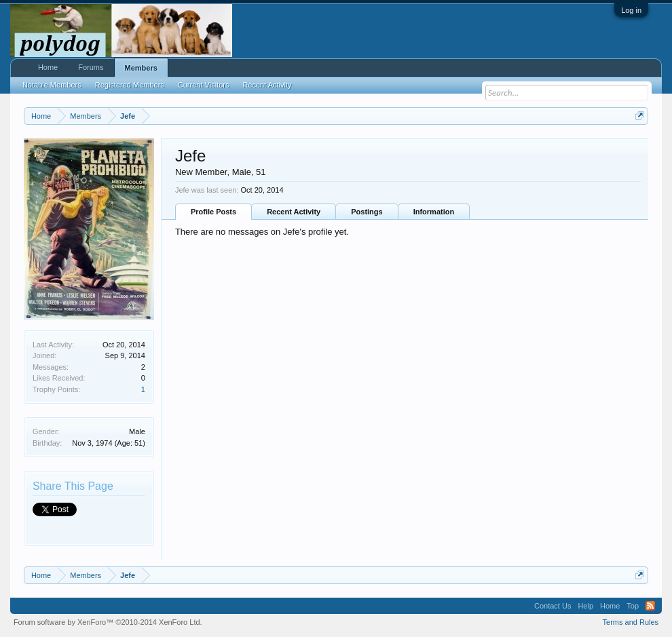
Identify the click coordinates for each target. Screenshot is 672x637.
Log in (631, 10)
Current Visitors (203, 85)
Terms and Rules (631, 622)
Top (633, 606)
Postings (366, 212)
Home (48, 67)
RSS (650, 606)
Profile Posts (213, 212)
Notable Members (51, 85)
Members (141, 68)
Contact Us (552, 606)
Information (434, 212)
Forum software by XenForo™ (108, 622)
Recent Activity (293, 212)
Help (585, 606)
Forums (90, 67)
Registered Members (129, 85)
